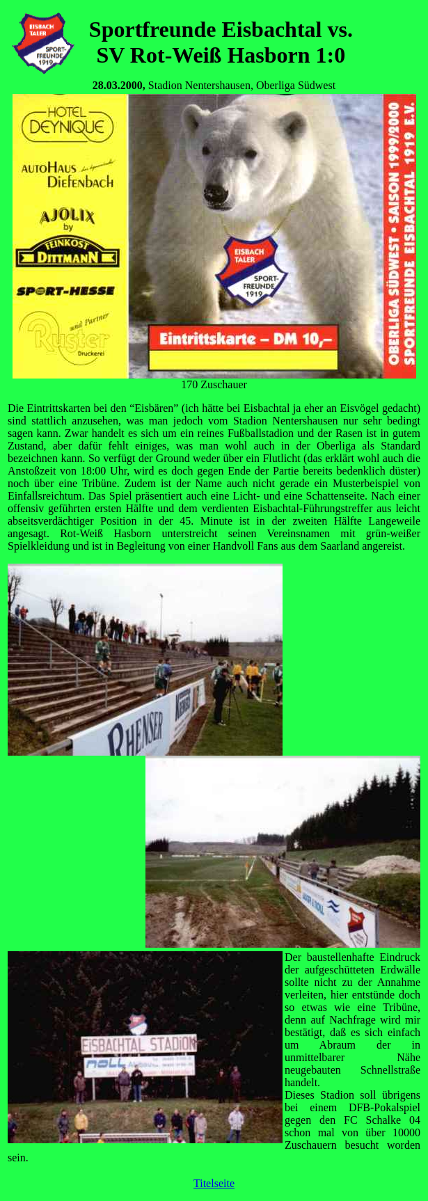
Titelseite (214, 1183)
